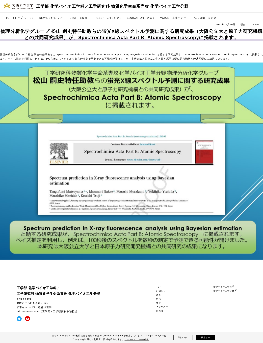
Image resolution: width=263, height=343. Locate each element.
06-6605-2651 (31, 311)
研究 (158, 299)
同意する (206, 337)
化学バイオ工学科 (223, 287)
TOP (159, 287)
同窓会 (160, 311)
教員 (158, 295)
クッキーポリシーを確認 (137, 339)
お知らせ (161, 291)
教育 (158, 303)
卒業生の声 (162, 307)
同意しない (183, 337)
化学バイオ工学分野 (224, 291)
